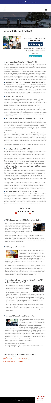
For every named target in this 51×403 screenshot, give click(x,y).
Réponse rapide (25, 211)
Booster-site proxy (34, 400)
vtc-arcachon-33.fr (16, 399)
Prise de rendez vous (35, 56)
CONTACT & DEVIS (31, 2)
